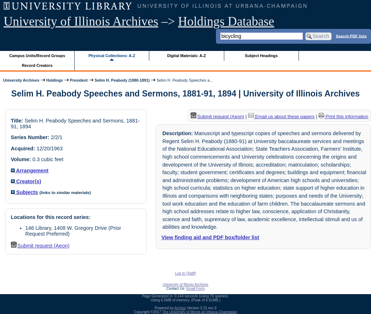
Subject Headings (261, 55)
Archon (180, 308)
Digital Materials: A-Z (186, 55)
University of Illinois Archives (81, 21)
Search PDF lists (351, 36)
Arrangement (30, 170)
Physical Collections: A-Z (111, 55)
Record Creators (37, 65)
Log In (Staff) (185, 273)
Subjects (24, 192)
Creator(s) (26, 181)
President (79, 80)
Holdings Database (226, 21)
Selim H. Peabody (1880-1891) (122, 80)
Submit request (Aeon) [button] (40, 246)
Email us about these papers (281, 116)
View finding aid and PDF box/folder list (210, 237)
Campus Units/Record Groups (37, 55)
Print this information (343, 116)
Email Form (195, 289)
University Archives (21, 80)
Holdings (54, 80)
